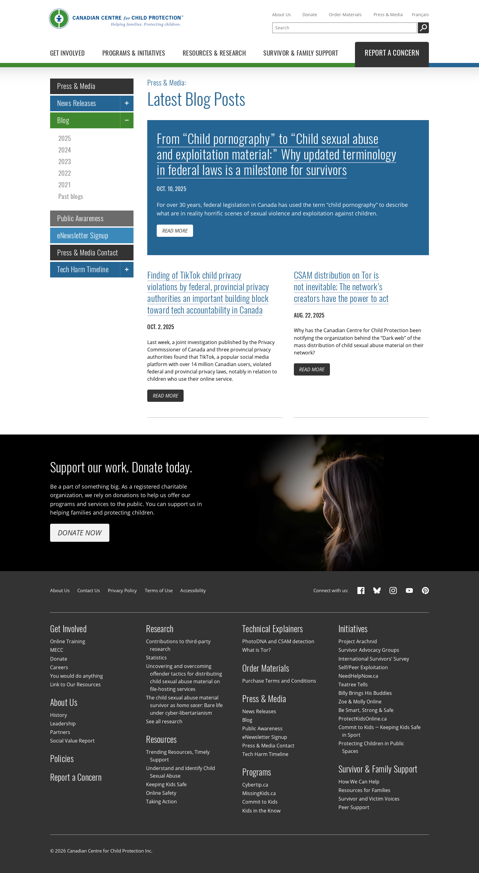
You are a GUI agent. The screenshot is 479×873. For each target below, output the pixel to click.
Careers (59, 667)
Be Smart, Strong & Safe (365, 710)
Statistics (156, 657)
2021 (64, 184)
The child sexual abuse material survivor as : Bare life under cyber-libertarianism (184, 705)
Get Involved (68, 628)
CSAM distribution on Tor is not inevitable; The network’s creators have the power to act (341, 286)
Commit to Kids (260, 802)
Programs (256, 772)
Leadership (63, 723)
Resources (161, 739)
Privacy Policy (122, 590)
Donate (309, 14)
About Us (281, 14)
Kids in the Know (261, 810)
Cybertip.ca (255, 785)
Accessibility (193, 590)
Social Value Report (72, 740)
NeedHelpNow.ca (358, 676)
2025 (64, 138)
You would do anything (76, 676)
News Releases (76, 103)
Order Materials (345, 14)
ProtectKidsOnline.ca (362, 718)
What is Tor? (256, 650)
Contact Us (88, 590)
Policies (62, 758)
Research (160, 628)
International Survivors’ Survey (373, 658)
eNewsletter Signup (82, 235)
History (58, 715)
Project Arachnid (357, 641)
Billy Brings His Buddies (365, 693)
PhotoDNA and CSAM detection (278, 641)
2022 (64, 173)
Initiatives (353, 628)
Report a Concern (75, 777)
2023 (64, 161)
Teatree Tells (353, 684)
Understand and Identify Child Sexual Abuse (180, 772)
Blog (63, 120)
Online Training (67, 641)
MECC (56, 650)
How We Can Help (358, 781)
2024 (64, 149)
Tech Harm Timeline (82, 269)
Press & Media (388, 14)
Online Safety (161, 793)
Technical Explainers (272, 628)
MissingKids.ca (259, 793)
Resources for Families (364, 790)
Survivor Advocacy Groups (368, 650)
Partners (60, 732)
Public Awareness (80, 218)
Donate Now (79, 532)
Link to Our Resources (75, 684)
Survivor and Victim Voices (369, 798)
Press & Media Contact (87, 252)
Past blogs (70, 196)
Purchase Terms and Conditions (279, 680)
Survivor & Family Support (378, 769)
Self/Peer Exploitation (363, 667)
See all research (164, 721)
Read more (175, 231)
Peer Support (353, 807)
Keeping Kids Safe (166, 784)
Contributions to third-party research (178, 645)
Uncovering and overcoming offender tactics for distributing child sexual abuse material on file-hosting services (184, 678)
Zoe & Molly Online (360, 701)
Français (420, 14)
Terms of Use (159, 590)
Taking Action (161, 801)
